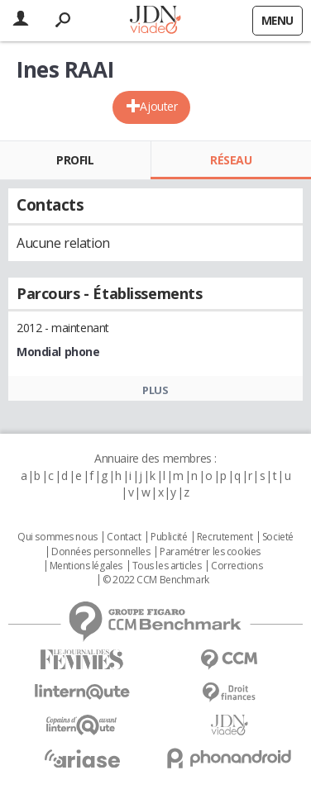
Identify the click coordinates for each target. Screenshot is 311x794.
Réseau (230, 160)
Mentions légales (86, 566)
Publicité (169, 537)
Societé (278, 537)
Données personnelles (101, 552)
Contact (124, 537)
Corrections (236, 566)
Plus (155, 390)
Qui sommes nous (57, 537)
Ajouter (158, 106)
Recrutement (224, 537)
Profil (74, 160)
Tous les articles (167, 566)
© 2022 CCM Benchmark (156, 580)
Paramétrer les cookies (210, 552)
